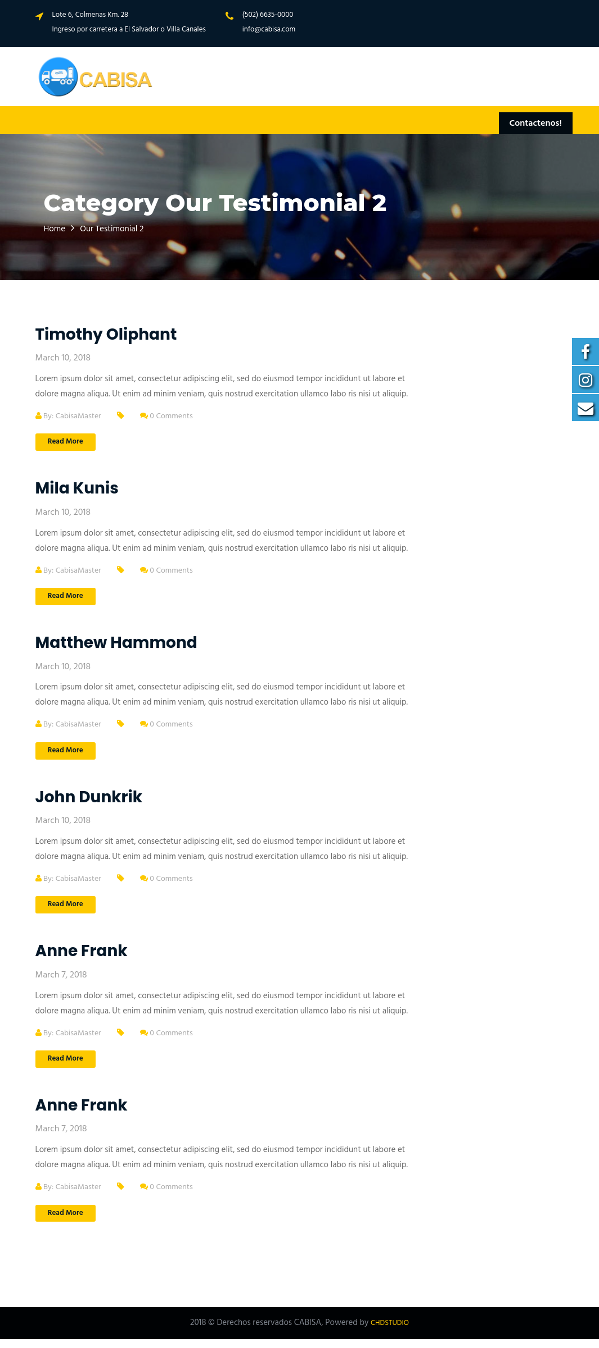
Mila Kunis (77, 490)
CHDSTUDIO (389, 1331)
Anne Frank (81, 957)
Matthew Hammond (116, 645)
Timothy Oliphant (106, 334)
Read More (69, 442)
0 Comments (173, 416)
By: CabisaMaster (70, 416)
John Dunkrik (89, 801)
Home (57, 229)
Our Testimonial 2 (121, 229)
